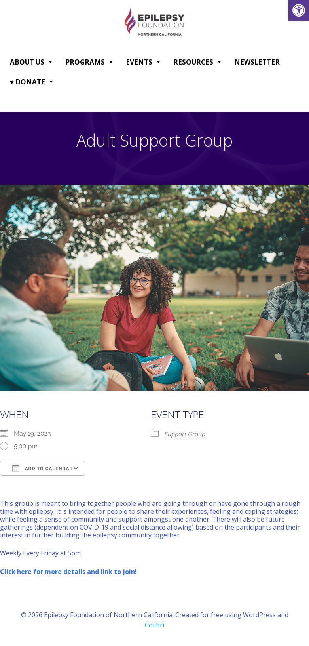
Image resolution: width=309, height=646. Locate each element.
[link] (298, 10)
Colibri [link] (154, 625)
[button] (50, 62)
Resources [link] (197, 62)
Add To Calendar (42, 468)
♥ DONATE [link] (32, 82)
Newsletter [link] (257, 62)
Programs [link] (89, 62)
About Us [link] (31, 62)
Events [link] (143, 62)
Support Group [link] (185, 434)
